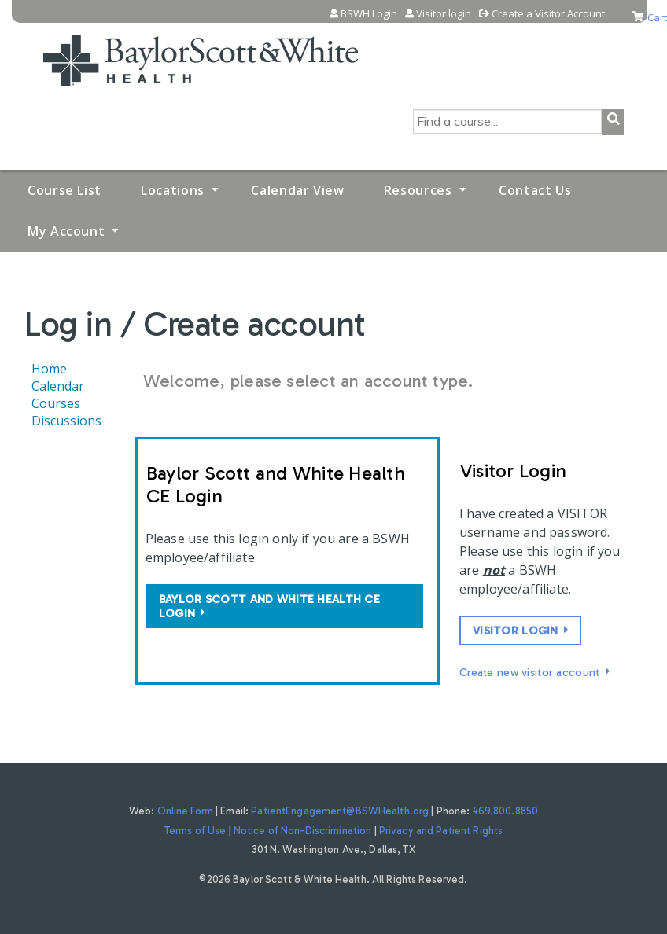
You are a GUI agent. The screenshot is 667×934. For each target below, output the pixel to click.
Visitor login (443, 14)
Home (49, 368)
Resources (418, 190)
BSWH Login (369, 14)
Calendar (57, 386)
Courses (55, 403)
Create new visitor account (529, 672)
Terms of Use (195, 831)
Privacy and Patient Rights (441, 831)
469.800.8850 (506, 811)
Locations (173, 190)
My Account (66, 231)
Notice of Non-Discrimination (303, 831)
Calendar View (297, 190)
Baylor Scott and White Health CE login (269, 606)
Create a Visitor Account (548, 14)
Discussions (66, 420)
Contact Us (535, 190)
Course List (64, 190)
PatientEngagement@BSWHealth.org (340, 811)
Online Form (185, 811)
